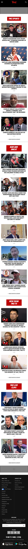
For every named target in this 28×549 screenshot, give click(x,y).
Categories (4, 501)
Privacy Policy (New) (6, 482)
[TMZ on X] (12, 532)
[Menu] (2, 2)
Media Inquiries (18, 489)
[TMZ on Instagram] (18, 532)
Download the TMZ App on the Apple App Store (7, 544)
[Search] (26, 2)
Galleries (4, 505)
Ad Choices (4, 487)
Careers (16, 484)
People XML (4, 510)
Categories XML (5, 503)
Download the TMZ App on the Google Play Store (21, 544)
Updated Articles (5, 497)
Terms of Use (5, 484)
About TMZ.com (5, 480)
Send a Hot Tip (18, 482)
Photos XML (4, 512)
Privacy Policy (9, 522)
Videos (3, 514)
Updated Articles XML (7, 499)
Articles (3, 493)
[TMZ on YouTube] (15, 532)
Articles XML (5, 495)
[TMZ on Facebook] (8, 532)
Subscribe (23, 525)
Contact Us (17, 480)
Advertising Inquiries (19, 487)
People (3, 507)
